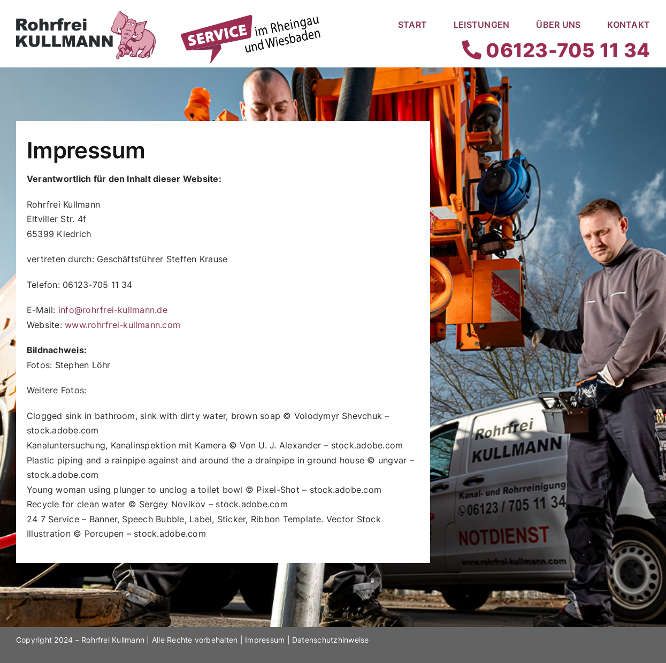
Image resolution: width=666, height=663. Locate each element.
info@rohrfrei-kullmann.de (112, 309)
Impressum (265, 639)
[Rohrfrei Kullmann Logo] (86, 15)
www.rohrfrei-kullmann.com (122, 324)
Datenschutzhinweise (330, 639)
